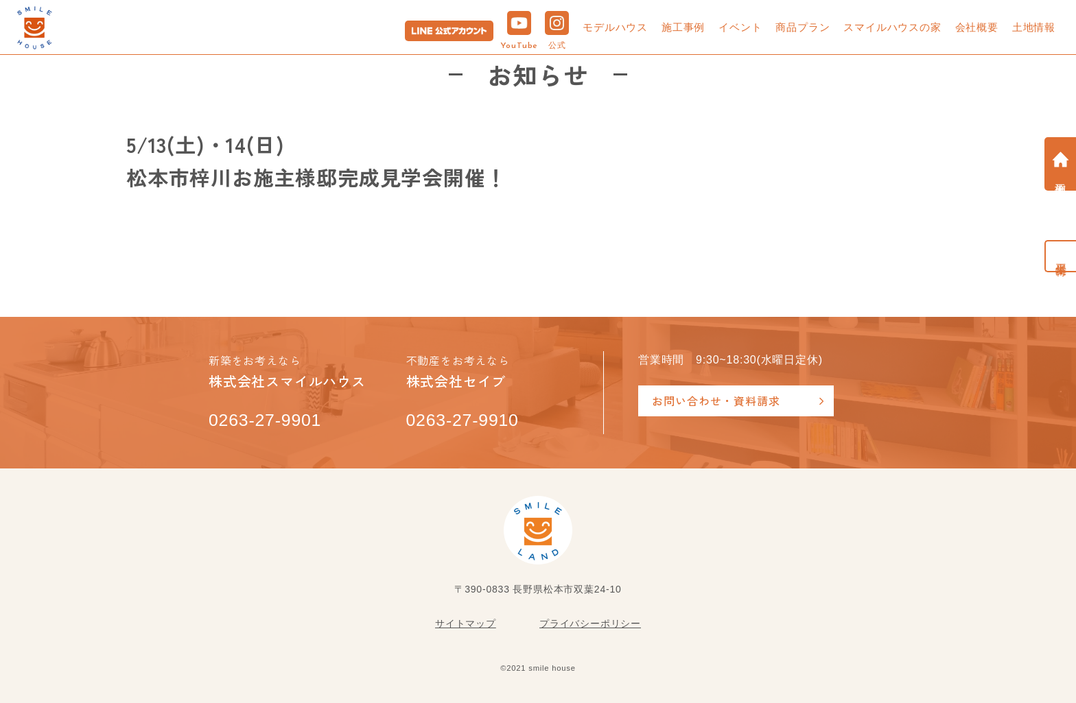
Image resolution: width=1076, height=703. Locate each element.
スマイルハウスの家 (892, 27)
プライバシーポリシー (590, 623)
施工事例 (683, 27)
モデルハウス (615, 27)
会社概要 (976, 27)
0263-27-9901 (265, 420)
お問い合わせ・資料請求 (716, 400)
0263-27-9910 (462, 420)
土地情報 (1033, 27)
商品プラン (802, 27)
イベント (740, 27)
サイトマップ (465, 623)
